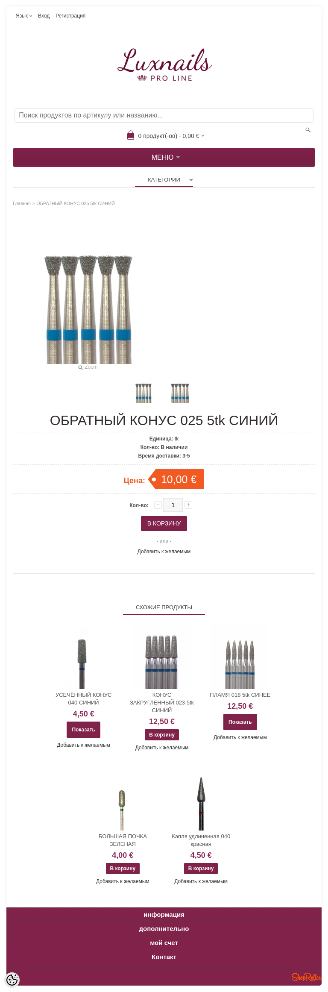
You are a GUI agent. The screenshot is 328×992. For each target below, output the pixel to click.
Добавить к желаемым (164, 552)
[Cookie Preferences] (12, 980)
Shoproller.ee (307, 977)
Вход (44, 16)
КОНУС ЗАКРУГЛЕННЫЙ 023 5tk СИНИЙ (162, 702)
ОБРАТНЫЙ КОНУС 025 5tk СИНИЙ (75, 203)
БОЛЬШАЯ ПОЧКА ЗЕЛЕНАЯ (123, 840)
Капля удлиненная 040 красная (201, 840)
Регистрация (70, 16)
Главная (22, 203)
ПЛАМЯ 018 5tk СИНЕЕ (240, 695)
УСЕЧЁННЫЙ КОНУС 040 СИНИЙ (83, 699)
